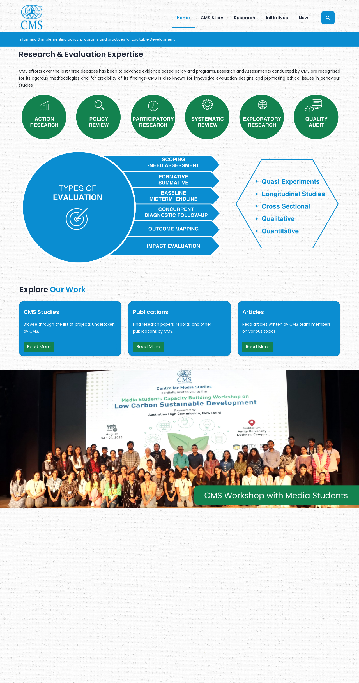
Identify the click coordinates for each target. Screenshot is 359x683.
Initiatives (277, 18)
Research (244, 18)
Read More (39, 346)
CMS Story (212, 18)
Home (183, 18)
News (305, 18)
